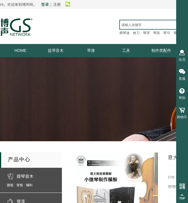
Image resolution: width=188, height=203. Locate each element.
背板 (19, 184)
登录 (45, 4)
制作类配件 (161, 50)
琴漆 (91, 50)
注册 (57, 4)
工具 (126, 50)
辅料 (29, 184)
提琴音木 (56, 50)
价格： (173, 177)
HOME (20, 50)
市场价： (175, 186)
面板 (10, 184)
